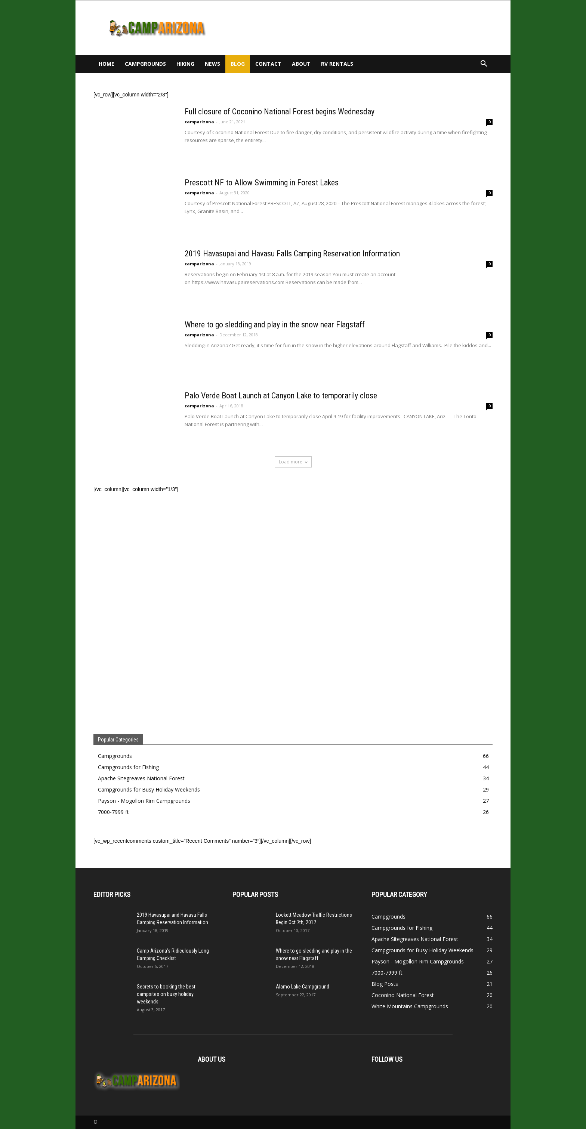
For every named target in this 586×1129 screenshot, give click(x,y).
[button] (484, 64)
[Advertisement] (356, 27)
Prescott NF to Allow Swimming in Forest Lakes (262, 182)
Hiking (185, 63)
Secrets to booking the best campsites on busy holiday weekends (166, 994)
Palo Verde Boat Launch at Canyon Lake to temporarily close (281, 395)
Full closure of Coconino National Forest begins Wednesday (279, 111)
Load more (293, 462)
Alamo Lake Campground (302, 987)
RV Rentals (337, 63)
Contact (268, 63)
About (301, 63)
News (212, 63)
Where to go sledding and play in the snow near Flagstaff (275, 324)
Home (106, 63)
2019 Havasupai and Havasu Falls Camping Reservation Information (292, 253)
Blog (238, 63)
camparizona (199, 121)
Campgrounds (145, 63)
